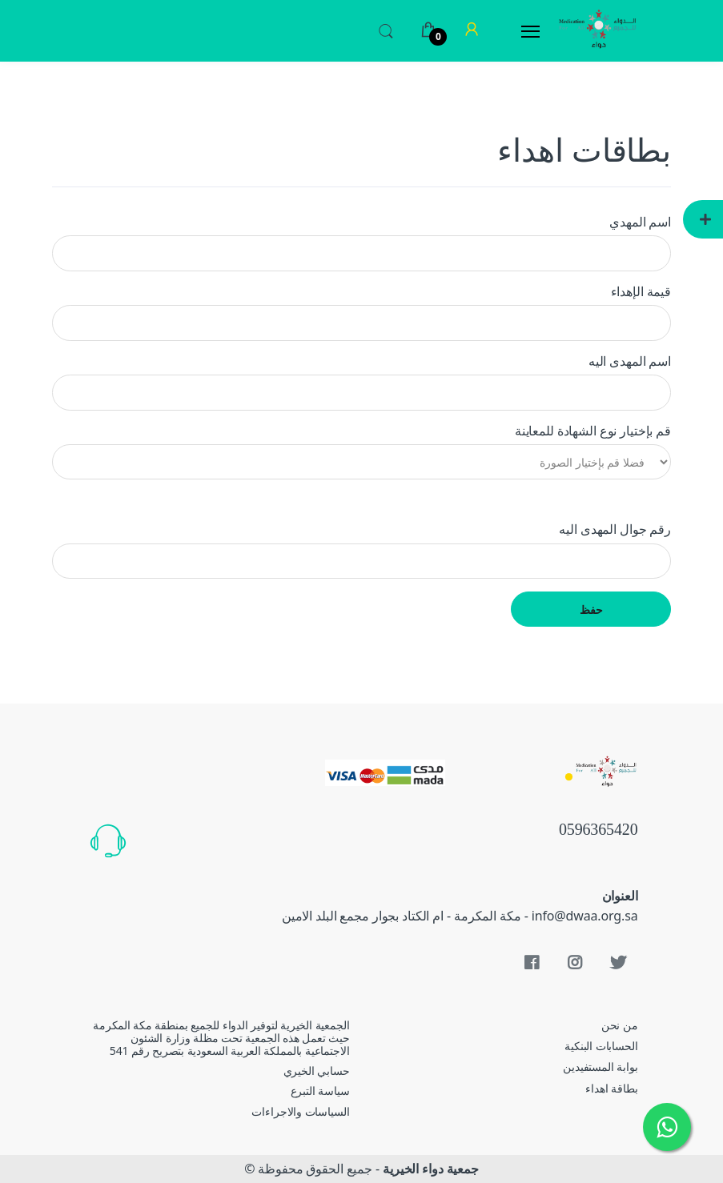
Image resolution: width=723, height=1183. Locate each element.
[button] (386, 30)
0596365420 (598, 831)
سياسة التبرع (320, 1090)
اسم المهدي (640, 222)
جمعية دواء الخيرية (431, 1168)
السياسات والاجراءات (300, 1111)
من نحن (619, 1025)
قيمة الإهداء (641, 291)
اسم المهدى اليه (629, 361)
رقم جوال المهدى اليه (615, 529)
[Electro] (597, 30)
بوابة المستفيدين (600, 1066)
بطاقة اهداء (611, 1088)
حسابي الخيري (316, 1070)
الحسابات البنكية (600, 1045)
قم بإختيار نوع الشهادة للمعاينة (593, 430)
